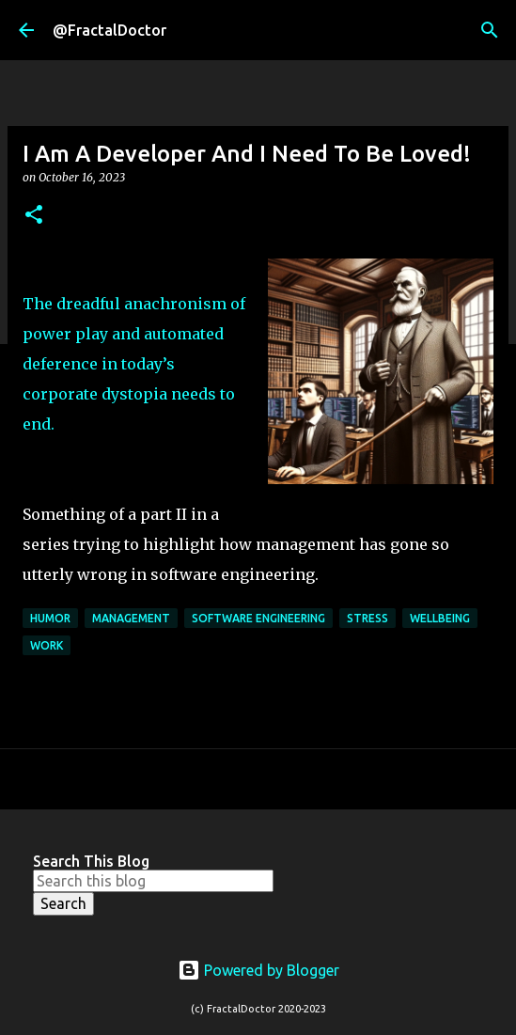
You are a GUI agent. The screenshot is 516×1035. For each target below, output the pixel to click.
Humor (50, 618)
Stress (367, 618)
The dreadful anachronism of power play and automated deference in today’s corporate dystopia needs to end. (134, 363)
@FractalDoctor (109, 30)
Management (131, 618)
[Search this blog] (153, 881)
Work (46, 645)
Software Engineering (258, 618)
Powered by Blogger (258, 970)
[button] (34, 215)
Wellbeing (440, 618)
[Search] (489, 30)
